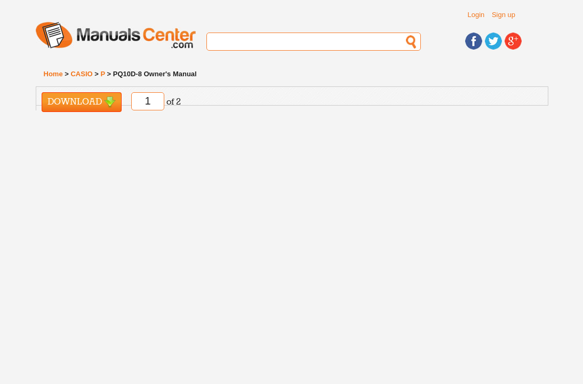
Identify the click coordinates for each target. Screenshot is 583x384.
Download (81, 102)
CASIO (81, 74)
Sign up (503, 15)
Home (53, 74)
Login (476, 15)
